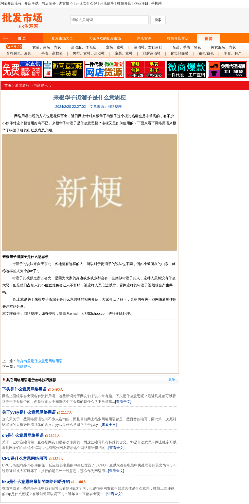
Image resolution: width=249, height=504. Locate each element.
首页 (7, 85)
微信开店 (124, 3)
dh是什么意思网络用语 (23, 435)
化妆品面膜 (179, 53)
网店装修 (49, 3)
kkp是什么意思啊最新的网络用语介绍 (36, 481)
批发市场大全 (62, 38)
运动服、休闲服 (83, 47)
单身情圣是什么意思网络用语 (39, 361)
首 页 (22, 38)
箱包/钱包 (206, 53)
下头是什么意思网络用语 (24, 389)
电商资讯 (40, 85)
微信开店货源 (177, 38)
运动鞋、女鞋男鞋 (148, 47)
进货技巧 (66, 3)
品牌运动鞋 (152, 53)
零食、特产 (233, 53)
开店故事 (107, 3)
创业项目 (141, 3)
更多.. (172, 379)
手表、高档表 (52, 53)
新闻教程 (22, 85)
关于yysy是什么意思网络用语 (29, 412)
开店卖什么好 (86, 3)
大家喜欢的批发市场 (105, 38)
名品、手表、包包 (186, 47)
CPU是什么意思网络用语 (24, 458)
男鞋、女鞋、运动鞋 (89, 53)
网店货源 (144, 38)
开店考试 (31, 3)
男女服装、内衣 (223, 47)
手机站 (156, 3)
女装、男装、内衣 (46, 47)
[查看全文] (123, 401)
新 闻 (208, 39)
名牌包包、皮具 (18, 53)
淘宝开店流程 (11, 3)
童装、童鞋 (115, 47)
